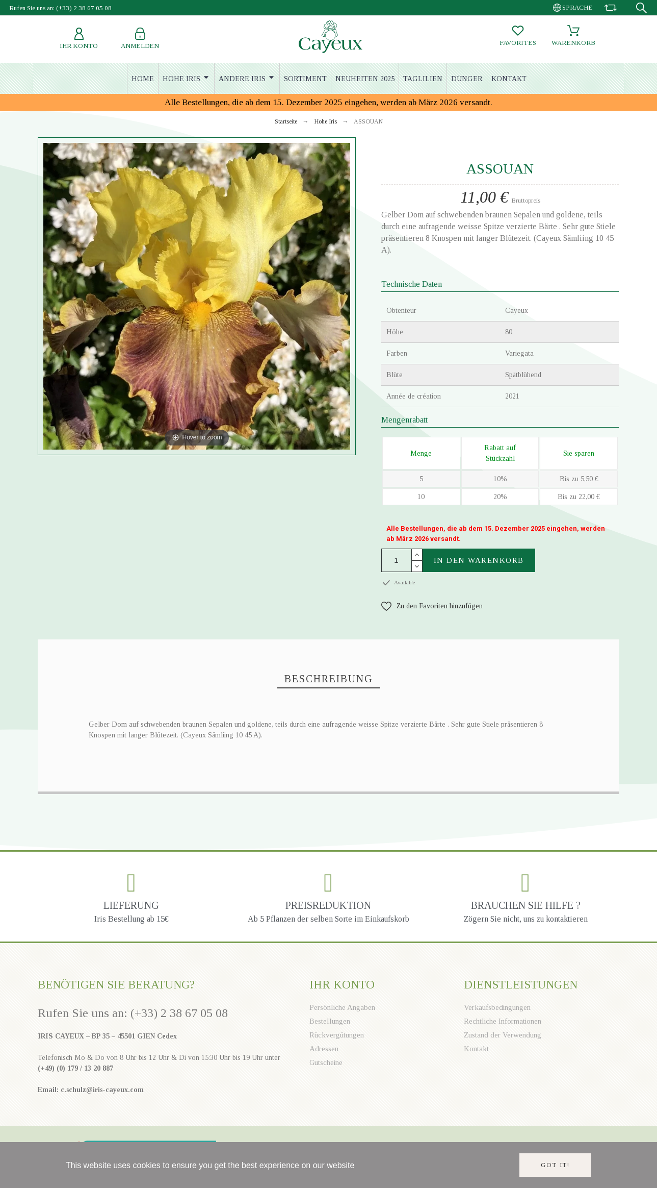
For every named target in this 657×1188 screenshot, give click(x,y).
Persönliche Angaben (342, 1007)
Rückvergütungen (336, 1035)
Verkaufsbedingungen (497, 1007)
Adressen (323, 1049)
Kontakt (476, 1049)
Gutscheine (326, 1062)
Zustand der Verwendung (502, 1035)
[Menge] (396, 560)
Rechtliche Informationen (502, 1021)
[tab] (328, 679)
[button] (432, 606)
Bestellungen (329, 1021)
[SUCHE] (641, 8)
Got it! (555, 1165)
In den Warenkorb (479, 560)
